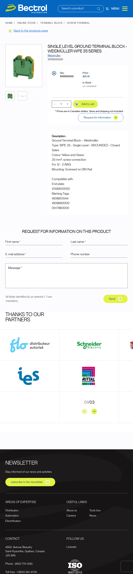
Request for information (101, 117)
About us (71, 510)
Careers (71, 515)
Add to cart (84, 104)
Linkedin (71, 547)
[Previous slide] (84, 411)
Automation (12, 515)
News (92, 515)
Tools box (95, 510)
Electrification (13, 521)
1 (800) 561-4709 (27, 572)
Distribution (11, 510)
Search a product (72, 8)
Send (115, 299)
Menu (119, 8)
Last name (78, 241)
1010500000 (67, 76)
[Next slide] (94, 411)
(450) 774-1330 (24, 563)
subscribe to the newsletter (30, 482)
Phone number (80, 254)
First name (13, 241)
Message (15, 268)
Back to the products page (28, 31)
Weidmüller (54, 55)
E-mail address (15, 254)
